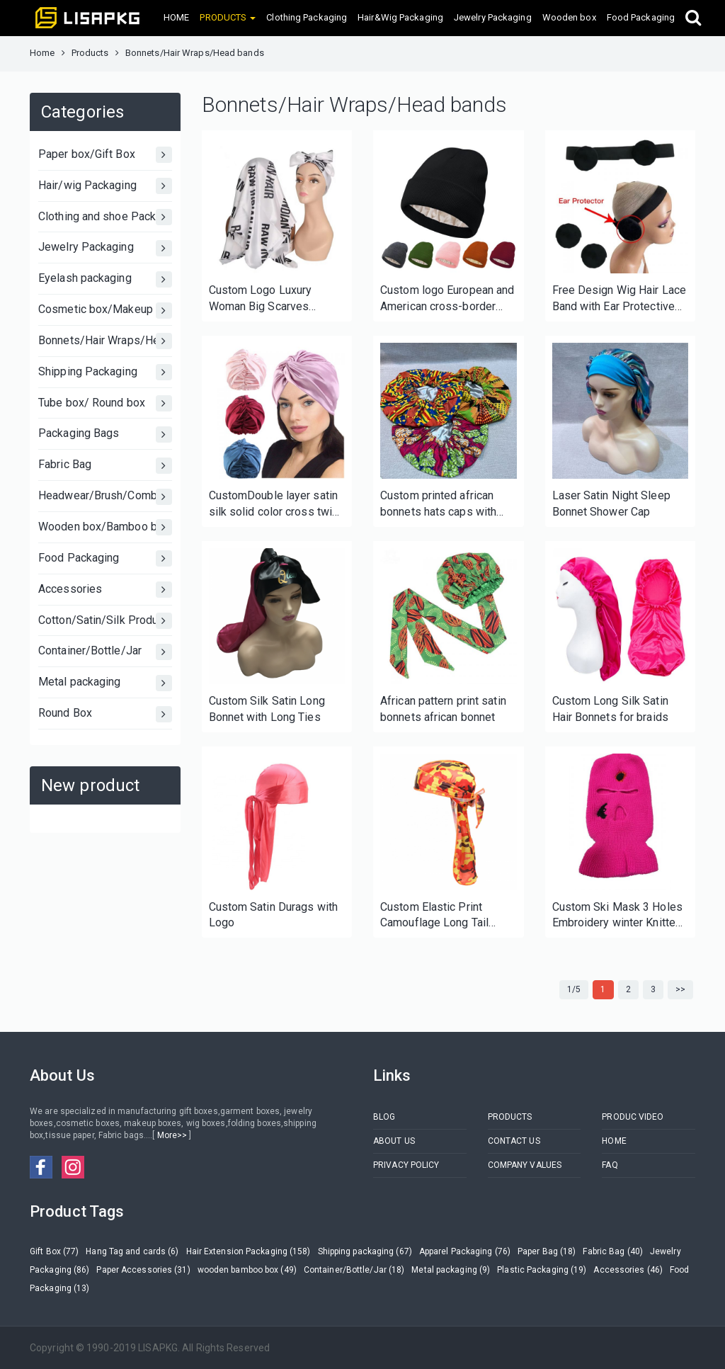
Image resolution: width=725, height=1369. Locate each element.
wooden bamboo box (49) (247, 1270)
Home (42, 52)
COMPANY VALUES (524, 1165)
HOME (176, 17)
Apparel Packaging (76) (464, 1251)
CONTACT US (514, 1141)
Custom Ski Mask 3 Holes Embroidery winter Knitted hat (617, 916)
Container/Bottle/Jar (105, 652)
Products (90, 52)
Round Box (105, 714)
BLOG (384, 1117)
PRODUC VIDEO (632, 1117)
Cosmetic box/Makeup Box (105, 310)
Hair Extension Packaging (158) (248, 1251)
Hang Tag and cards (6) (132, 1251)
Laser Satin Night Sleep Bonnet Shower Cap (611, 503)
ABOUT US (394, 1141)
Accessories (105, 589)
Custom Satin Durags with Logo (273, 915)
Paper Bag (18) (547, 1251)
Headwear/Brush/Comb (105, 497)
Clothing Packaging (306, 17)
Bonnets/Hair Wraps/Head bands (105, 341)
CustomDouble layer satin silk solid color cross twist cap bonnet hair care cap (276, 505)
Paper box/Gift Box (105, 155)
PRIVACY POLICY (406, 1165)
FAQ (609, 1165)
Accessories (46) (628, 1270)
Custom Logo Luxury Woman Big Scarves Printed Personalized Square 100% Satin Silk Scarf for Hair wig (266, 299)
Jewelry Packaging (493, 17)
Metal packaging (105, 683)
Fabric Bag (105, 466)
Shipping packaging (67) (365, 1251)
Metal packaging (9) (450, 1270)
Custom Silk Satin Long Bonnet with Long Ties (267, 709)
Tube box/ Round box (105, 403)
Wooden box (569, 17)
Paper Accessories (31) (143, 1270)
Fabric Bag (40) (613, 1251)
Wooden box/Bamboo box (105, 527)
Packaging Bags (105, 434)
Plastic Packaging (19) (541, 1270)
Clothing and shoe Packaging (105, 217)
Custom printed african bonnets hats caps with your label (438, 505)
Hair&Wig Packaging (400, 17)
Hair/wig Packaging (105, 186)
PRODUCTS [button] (228, 17)
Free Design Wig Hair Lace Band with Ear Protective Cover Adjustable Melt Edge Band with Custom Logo (619, 299)
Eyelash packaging (105, 279)
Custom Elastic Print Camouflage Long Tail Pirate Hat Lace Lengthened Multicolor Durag (436, 916)
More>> (171, 1135)
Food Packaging (641, 17)
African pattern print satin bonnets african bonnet (443, 709)
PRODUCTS (510, 1117)
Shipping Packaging (105, 372)
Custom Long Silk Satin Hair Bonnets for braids (610, 709)
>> (680, 989)
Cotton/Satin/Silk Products (105, 621)
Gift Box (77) (54, 1251)
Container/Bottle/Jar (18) (354, 1270)
